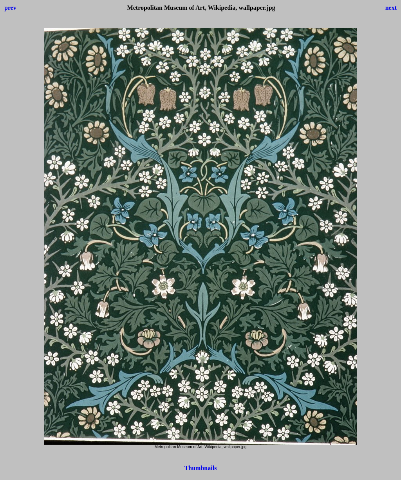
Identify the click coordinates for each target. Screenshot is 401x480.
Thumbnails (200, 468)
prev (10, 7)
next (391, 7)
